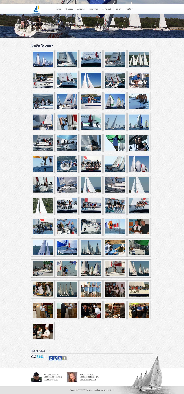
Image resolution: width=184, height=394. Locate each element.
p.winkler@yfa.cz (51, 380)
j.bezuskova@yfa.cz (88, 380)
